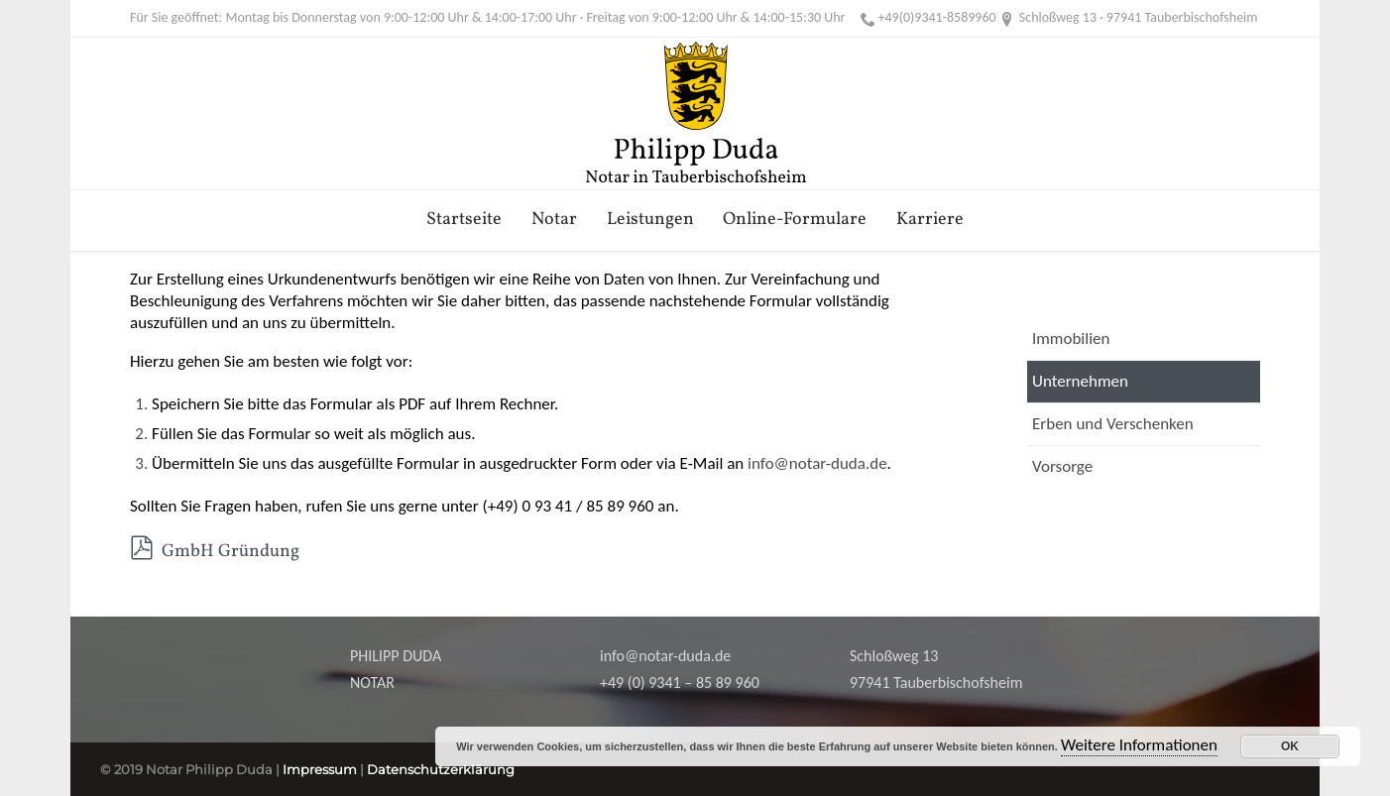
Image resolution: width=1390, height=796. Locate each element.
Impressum (320, 769)
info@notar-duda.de (817, 463)
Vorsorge (1062, 466)
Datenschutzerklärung (441, 769)
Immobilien (1070, 338)
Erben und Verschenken (1113, 423)
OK (1290, 746)
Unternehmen (1080, 381)
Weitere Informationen (1139, 745)
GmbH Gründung (214, 551)
